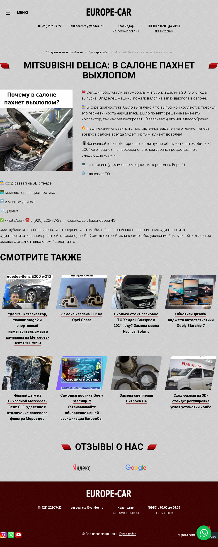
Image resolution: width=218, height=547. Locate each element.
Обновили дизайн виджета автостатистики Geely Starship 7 (191, 320)
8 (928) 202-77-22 (49, 26)
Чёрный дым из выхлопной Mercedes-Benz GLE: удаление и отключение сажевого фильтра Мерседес (27, 407)
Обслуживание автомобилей (64, 52)
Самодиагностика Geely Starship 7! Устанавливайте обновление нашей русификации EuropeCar (81, 407)
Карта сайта (127, 534)
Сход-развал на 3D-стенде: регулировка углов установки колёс (190, 401)
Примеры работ (99, 52)
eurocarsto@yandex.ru (87, 26)
